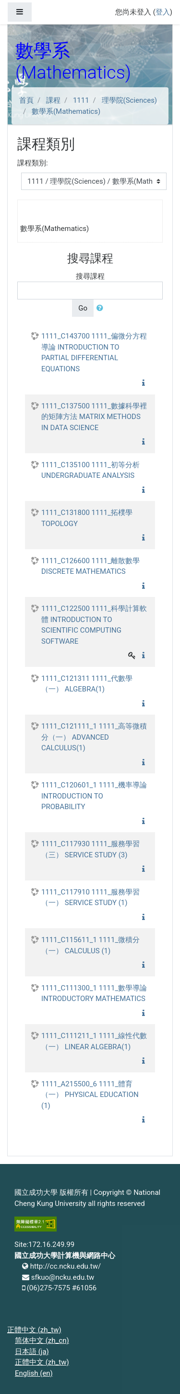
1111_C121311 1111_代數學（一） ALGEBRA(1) (86, 684)
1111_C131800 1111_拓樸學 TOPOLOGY (86, 518)
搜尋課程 (90, 276)
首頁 (26, 100)
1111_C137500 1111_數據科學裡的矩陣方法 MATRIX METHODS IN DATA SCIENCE (94, 417)
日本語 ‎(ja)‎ (32, 1351)
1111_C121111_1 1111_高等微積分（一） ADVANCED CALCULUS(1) (94, 737)
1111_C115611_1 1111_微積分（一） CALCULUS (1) (90, 945)
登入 (163, 12)
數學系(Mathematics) (66, 111)
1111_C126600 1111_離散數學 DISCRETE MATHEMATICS (90, 566)
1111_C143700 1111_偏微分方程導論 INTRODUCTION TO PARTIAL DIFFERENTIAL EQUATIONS (94, 352)
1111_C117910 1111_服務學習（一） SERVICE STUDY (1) (90, 897)
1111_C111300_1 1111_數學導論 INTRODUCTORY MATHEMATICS (94, 993)
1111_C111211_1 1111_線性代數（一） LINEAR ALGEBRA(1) (94, 1041)
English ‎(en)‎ (34, 1373)
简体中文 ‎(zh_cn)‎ (42, 1340)
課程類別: (32, 163)
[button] (102, 308)
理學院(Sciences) (129, 100)
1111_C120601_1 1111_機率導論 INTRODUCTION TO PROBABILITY (94, 796)
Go (82, 308)
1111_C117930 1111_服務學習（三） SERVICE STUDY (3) (90, 849)
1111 (81, 100)
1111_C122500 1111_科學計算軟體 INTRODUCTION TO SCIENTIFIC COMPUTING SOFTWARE (94, 625)
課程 (53, 100)
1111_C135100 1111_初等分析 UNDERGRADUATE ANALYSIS (90, 470)
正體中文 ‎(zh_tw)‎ (34, 1330)
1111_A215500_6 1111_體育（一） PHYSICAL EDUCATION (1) (90, 1095)
